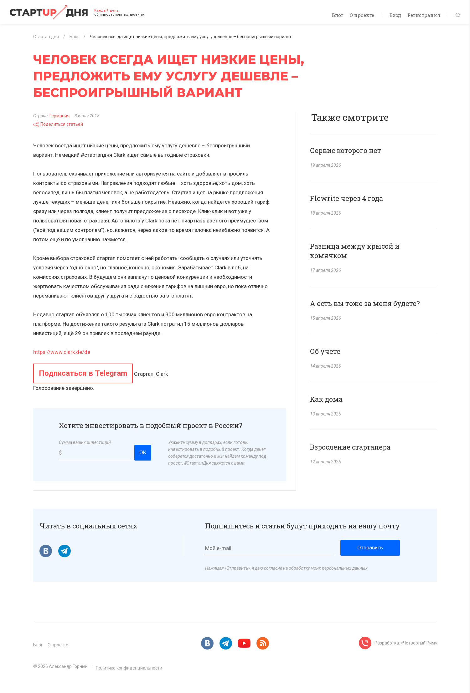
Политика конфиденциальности (129, 667)
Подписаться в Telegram (83, 373)
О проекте (362, 15)
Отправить (370, 547)
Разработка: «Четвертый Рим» (405, 642)
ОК (142, 452)
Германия (59, 115)
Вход (395, 15)
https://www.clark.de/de (61, 352)
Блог (337, 15)
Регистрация (423, 15)
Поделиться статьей (58, 124)
